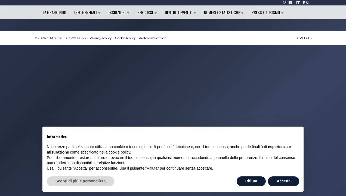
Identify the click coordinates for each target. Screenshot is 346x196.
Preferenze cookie (152, 38)
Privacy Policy (100, 38)
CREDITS (304, 38)
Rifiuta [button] (251, 181)
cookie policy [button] (119, 152)
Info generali (87, 12)
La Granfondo (54, 12)
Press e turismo (267, 12)
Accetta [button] (284, 181)
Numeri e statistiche (223, 12)
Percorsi (147, 12)
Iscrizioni (119, 12)
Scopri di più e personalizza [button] (80, 181)
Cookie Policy (125, 38)
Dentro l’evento (180, 12)
